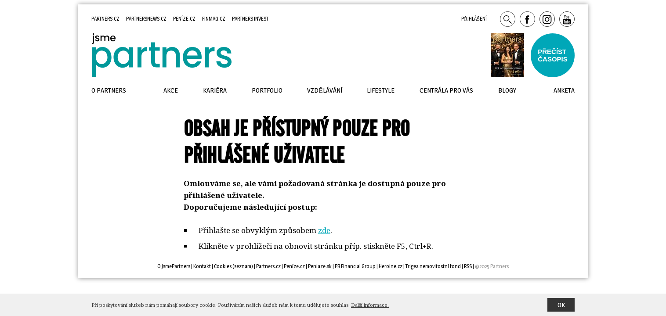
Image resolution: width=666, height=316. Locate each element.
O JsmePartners (173, 266)
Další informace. (370, 305)
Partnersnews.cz (146, 18)
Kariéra (215, 90)
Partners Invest (250, 18)
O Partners (108, 90)
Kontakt (202, 266)
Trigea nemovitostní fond (433, 266)
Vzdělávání (324, 90)
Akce (170, 90)
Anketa (564, 90)
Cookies (223, 266)
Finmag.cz (213, 18)
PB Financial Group (355, 266)
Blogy (507, 90)
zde (324, 230)
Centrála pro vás (446, 90)
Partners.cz (105, 18)
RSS (468, 266)
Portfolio (267, 90)
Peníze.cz (184, 18)
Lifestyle (381, 90)
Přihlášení (474, 18)
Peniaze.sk (320, 266)
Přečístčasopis (553, 55)
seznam (242, 266)
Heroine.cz (390, 266)
